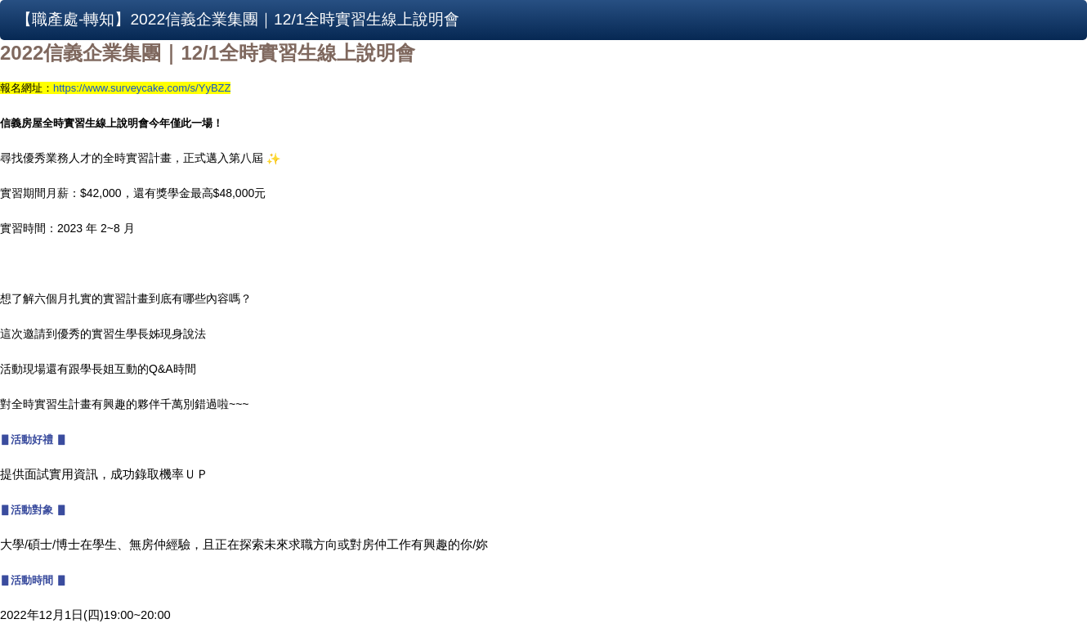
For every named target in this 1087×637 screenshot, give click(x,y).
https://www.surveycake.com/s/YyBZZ (141, 88)
